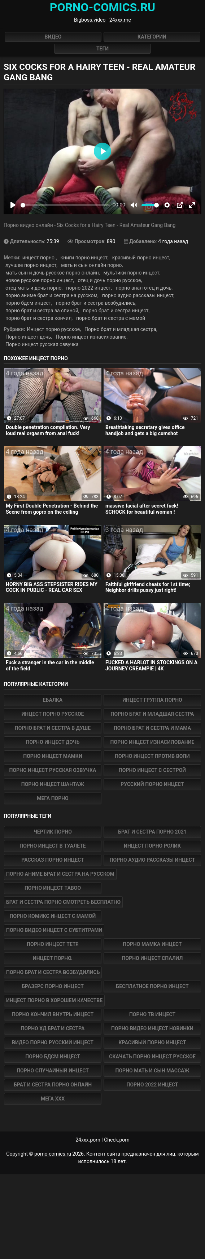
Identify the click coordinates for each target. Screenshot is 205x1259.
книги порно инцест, (84, 257)
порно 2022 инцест (152, 1085)
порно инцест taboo (53, 888)
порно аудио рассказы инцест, (138, 295)
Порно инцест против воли (152, 756)
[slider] (65, 205)
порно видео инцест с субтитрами (54, 930)
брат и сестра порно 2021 (152, 832)
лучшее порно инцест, (31, 265)
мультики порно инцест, (132, 273)
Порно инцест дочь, (28, 337)
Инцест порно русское (53, 714)
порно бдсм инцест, (28, 303)
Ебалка (53, 700)
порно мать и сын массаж (152, 1070)
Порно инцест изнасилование (152, 742)
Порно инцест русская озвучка (42, 344)
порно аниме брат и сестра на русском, (52, 295)
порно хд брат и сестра (53, 1028)
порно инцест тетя (53, 944)
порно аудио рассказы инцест (152, 860)
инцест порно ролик (152, 846)
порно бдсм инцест (52, 1056)
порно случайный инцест (53, 1070)
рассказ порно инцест (52, 860)
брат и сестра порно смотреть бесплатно (63, 902)
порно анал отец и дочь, (144, 288)
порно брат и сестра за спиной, (42, 310)
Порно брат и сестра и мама (152, 728)
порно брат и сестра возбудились (53, 972)
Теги (102, 49)
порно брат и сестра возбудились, (96, 303)
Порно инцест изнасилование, (91, 337)
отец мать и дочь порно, (33, 288)
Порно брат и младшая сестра (152, 714)
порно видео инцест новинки (152, 1028)
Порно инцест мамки (52, 756)
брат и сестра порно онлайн (53, 1085)
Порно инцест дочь (53, 742)
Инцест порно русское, (54, 329)
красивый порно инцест (152, 1042)
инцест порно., (39, 257)
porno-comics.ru (52, 1154)
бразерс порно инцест (53, 986)
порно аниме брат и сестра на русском (60, 874)
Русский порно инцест (152, 784)
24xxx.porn (87, 1140)
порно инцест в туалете (52, 846)
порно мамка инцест (152, 944)
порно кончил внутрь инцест (52, 1014)
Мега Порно (53, 798)
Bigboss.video (89, 20)
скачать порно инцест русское (152, 1056)
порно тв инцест (152, 1014)
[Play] (13, 205)
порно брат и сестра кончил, (39, 318)
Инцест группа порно (152, 700)
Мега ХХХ (53, 1099)
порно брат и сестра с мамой (110, 318)
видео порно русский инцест (52, 1042)
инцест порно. (53, 958)
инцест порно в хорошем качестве (54, 1000)
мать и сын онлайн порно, (92, 265)
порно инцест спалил (152, 958)
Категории (152, 37)
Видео (53, 37)
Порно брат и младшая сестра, (120, 329)
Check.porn (117, 1140)
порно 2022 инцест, (89, 288)
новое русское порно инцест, (39, 280)
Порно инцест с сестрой (152, 770)
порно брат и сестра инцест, (116, 310)
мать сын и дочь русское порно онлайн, (52, 273)
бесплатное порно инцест (152, 986)
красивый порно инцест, (141, 257)
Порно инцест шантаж (52, 784)
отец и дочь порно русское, (110, 280)
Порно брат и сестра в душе (53, 728)
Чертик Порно (53, 832)
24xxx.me (120, 20)
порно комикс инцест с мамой (53, 916)
